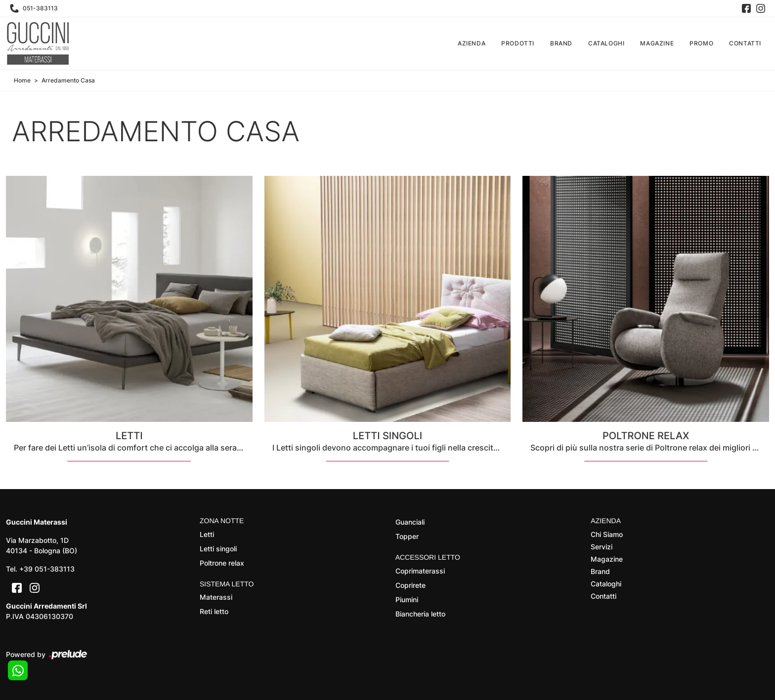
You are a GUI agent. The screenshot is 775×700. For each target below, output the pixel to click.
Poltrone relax (222, 563)
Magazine (657, 43)
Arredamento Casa (68, 80)
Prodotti (517, 43)
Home (22, 80)
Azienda (471, 43)
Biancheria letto (420, 614)
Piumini (406, 599)
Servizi (601, 546)
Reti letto (214, 612)
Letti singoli (218, 548)
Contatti (745, 43)
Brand (561, 43)
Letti (207, 534)
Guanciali (410, 522)
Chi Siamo (607, 534)
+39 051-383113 (47, 569)
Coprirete (410, 585)
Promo (701, 43)
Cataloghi (606, 43)
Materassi (216, 597)
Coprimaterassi (420, 571)
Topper (407, 536)
